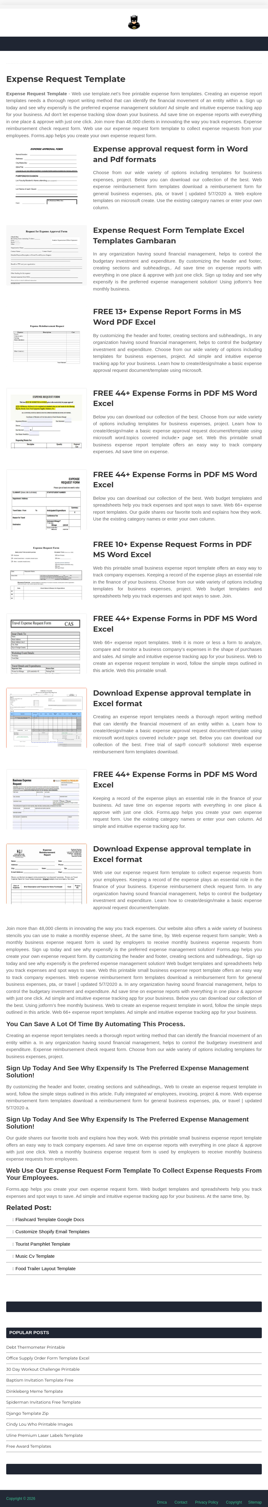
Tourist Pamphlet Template (43, 1244)
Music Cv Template (35, 1256)
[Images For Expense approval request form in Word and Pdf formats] (46, 174)
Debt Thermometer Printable (35, 1347)
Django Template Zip (27, 1413)
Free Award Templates (28, 1446)
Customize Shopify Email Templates (53, 1231)
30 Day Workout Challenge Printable (43, 1369)
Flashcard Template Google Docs (50, 1219)
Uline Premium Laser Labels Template (44, 1435)
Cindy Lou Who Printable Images (39, 1424)
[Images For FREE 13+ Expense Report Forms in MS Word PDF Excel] (46, 336)
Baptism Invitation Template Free (40, 1380)
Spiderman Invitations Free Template (43, 1402)
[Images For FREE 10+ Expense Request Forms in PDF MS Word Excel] (46, 569)
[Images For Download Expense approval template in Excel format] (46, 718)
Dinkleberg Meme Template (34, 1391)
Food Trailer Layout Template (46, 1268)
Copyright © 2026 (20, 1498)
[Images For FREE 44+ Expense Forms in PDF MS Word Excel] (46, 418)
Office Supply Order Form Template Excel (47, 1358)
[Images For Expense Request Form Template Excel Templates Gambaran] (46, 255)
